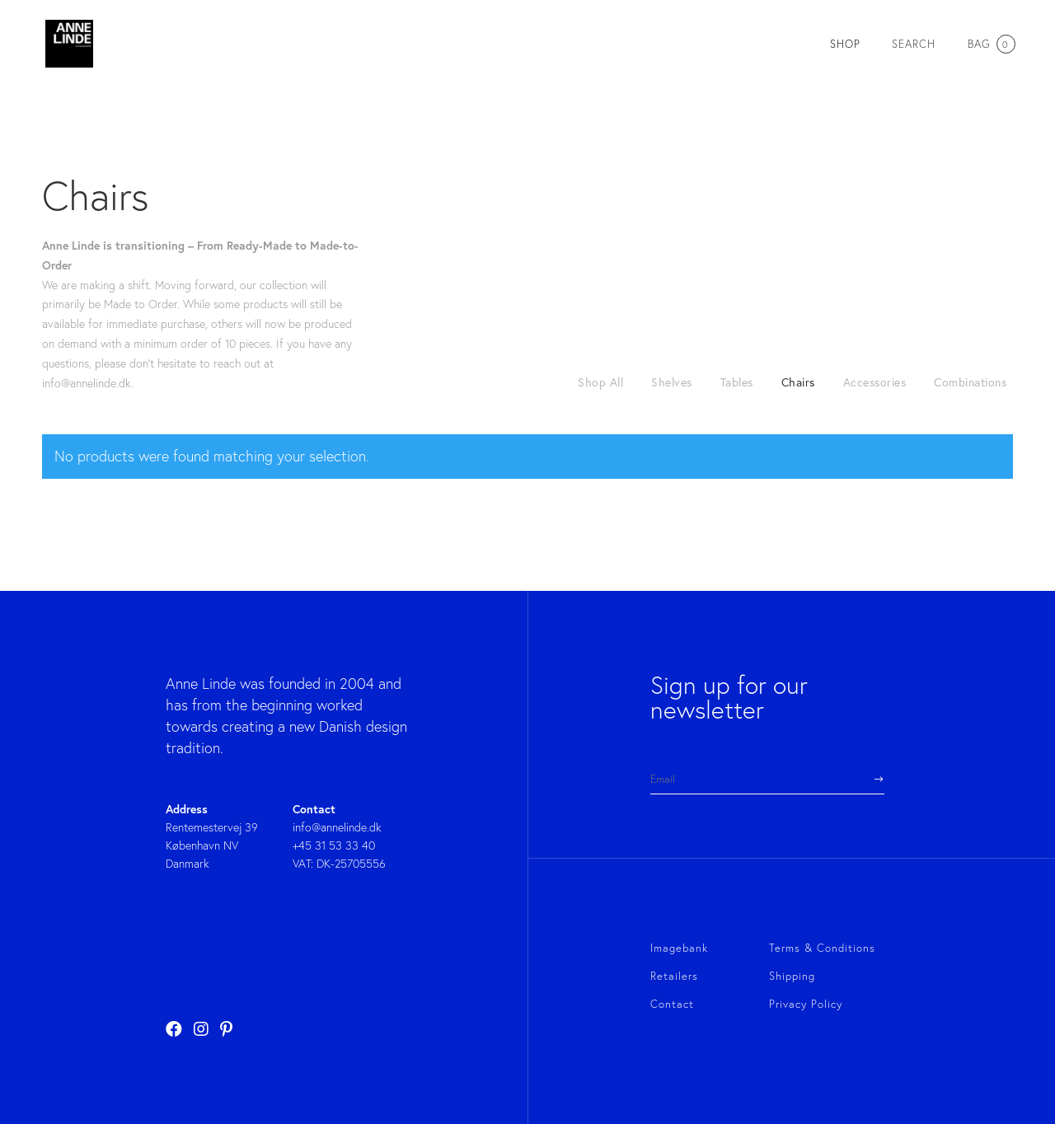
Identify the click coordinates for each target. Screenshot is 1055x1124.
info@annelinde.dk (337, 827)
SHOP (845, 44)
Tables (736, 382)
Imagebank (679, 947)
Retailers (674, 975)
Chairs (798, 382)
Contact (672, 1003)
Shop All (600, 382)
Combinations (970, 382)
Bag (990, 43)
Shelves (671, 382)
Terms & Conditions (822, 947)
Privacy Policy (805, 1003)
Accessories (875, 382)
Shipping (792, 975)
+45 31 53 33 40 (334, 845)
